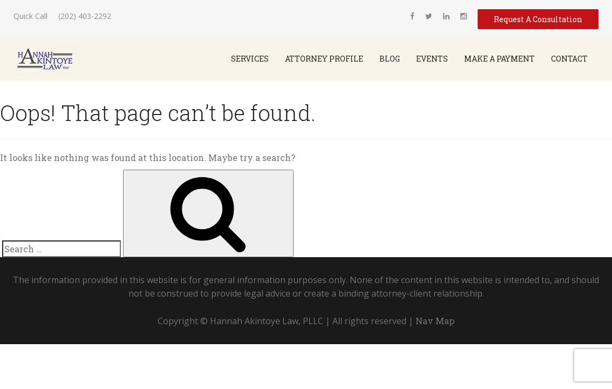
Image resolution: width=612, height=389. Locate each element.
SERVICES (250, 58)
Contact (569, 58)
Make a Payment (499, 58)
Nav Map (435, 320)
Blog (389, 58)
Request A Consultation (538, 19)
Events (432, 58)
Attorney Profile (324, 58)
